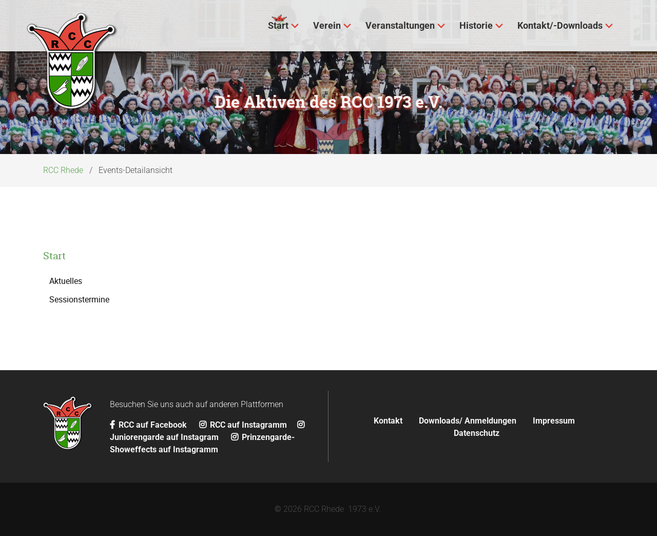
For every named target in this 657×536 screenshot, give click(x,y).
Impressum (554, 421)
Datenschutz (476, 433)
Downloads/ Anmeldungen (467, 421)
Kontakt (388, 421)
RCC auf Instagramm (243, 425)
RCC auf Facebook (149, 425)
